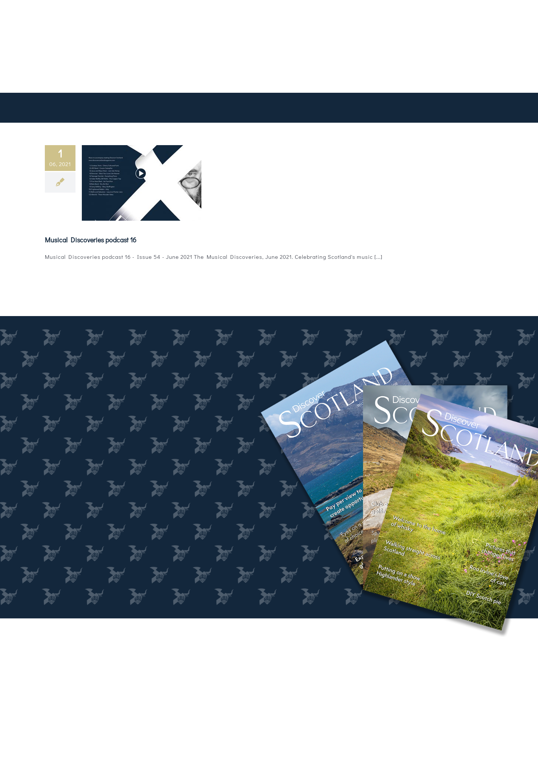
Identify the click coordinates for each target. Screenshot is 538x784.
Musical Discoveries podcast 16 (90, 239)
